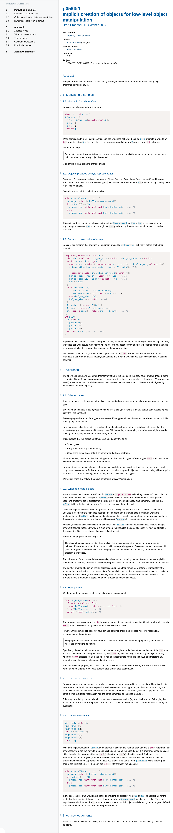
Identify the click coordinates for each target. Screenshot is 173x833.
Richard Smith (74, 42)
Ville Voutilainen (74, 49)
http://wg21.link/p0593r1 (78, 35)
